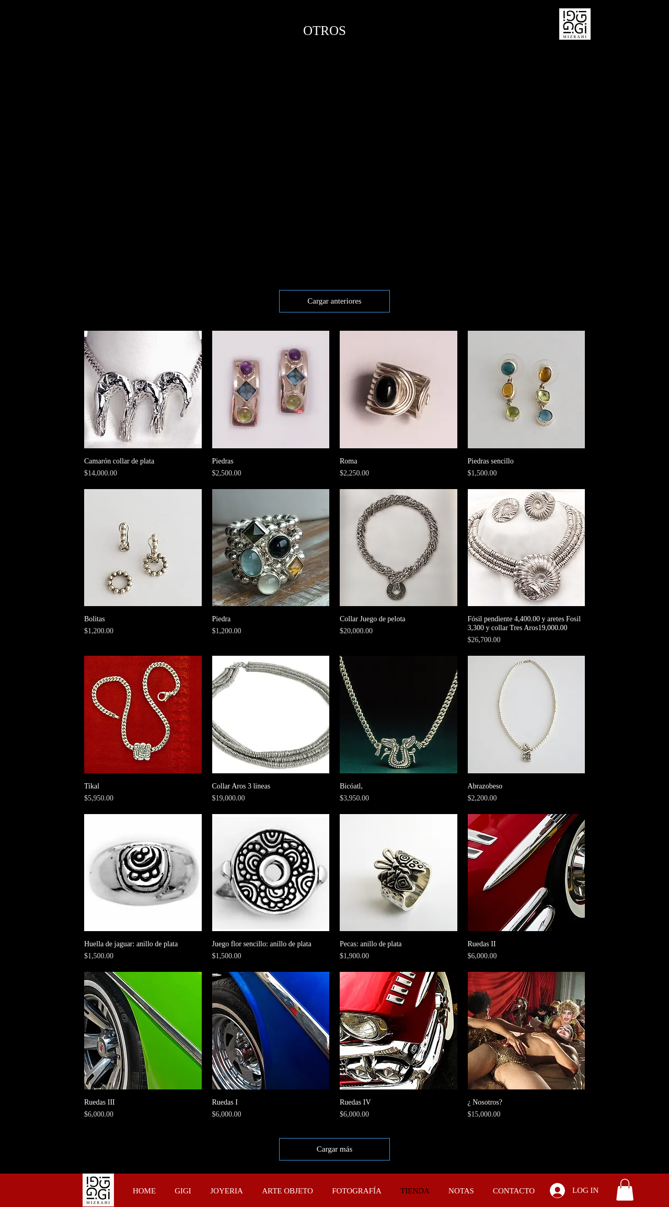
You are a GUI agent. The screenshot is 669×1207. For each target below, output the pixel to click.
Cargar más (334, 1149)
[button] (625, 1190)
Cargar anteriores (334, 301)
